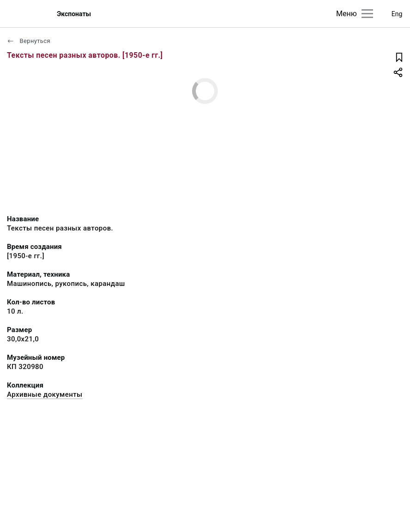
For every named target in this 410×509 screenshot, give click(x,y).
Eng (397, 14)
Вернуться (28, 40)
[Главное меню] (367, 14)
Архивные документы (45, 394)
